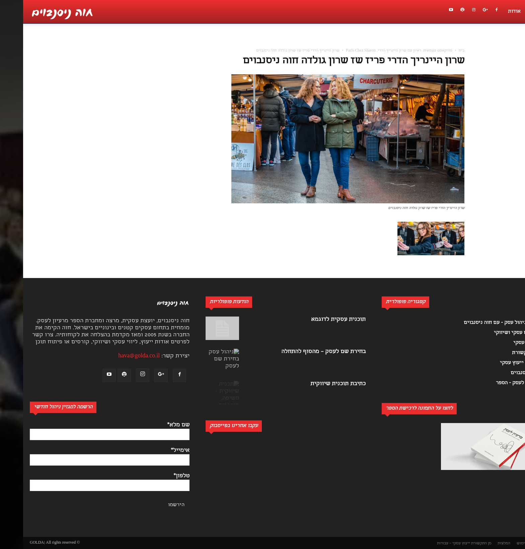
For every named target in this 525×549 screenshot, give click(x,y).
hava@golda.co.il (116, 356)
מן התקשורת (458, 543)
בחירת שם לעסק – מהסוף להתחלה (300, 352)
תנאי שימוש (503, 543)
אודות (491, 11)
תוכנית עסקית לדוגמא (315, 320)
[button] (516, 42)
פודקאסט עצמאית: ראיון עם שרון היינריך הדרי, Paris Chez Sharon (376, 51)
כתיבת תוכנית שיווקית (315, 384)
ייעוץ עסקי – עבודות (430, 543)
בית (438, 51)
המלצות (480, 543)
